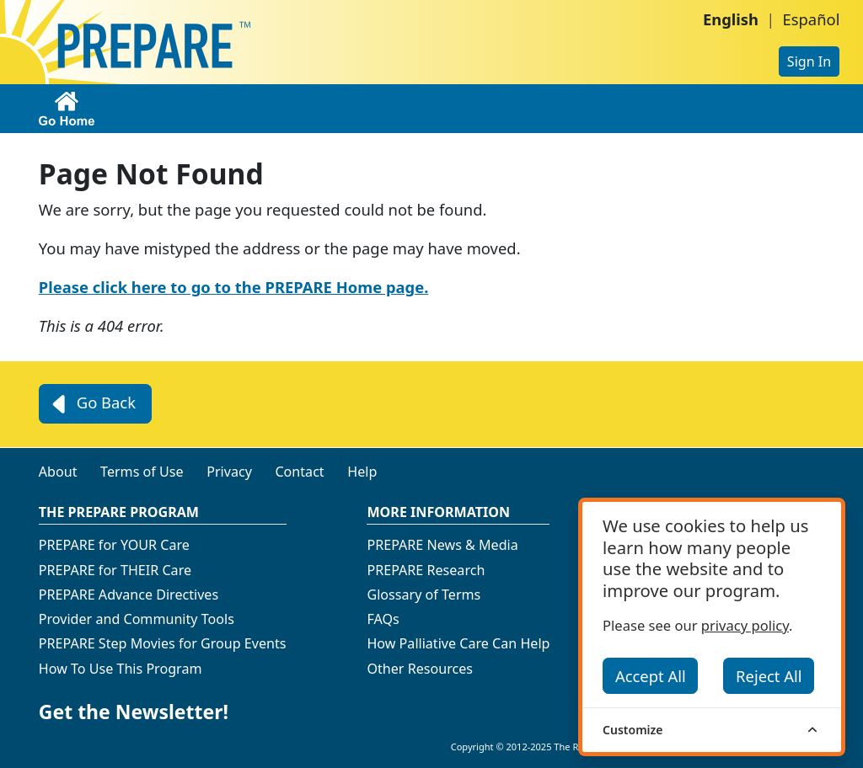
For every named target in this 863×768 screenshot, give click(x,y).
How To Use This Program (120, 668)
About (58, 471)
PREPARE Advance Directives (128, 594)
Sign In (809, 61)
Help (362, 471)
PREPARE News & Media (442, 545)
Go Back (91, 404)
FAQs (383, 619)
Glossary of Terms (423, 594)
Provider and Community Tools (136, 619)
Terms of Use (142, 471)
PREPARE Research (426, 570)
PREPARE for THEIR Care (115, 570)
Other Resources (420, 668)
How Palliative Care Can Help (458, 643)
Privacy (229, 471)
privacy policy (745, 625)
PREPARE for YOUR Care (114, 545)
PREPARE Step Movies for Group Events (163, 643)
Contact (299, 471)
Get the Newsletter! (133, 711)
